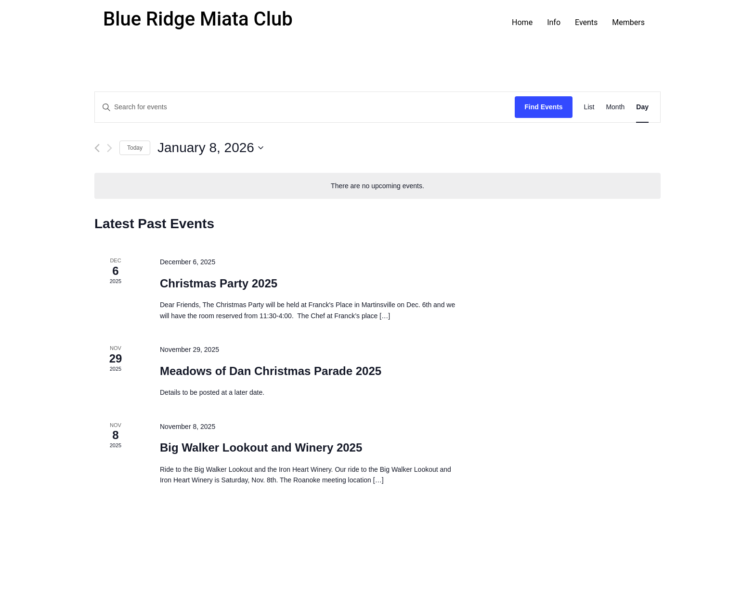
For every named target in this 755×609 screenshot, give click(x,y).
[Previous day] (97, 148)
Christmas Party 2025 (218, 283)
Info (553, 22)
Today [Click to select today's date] (135, 147)
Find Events (543, 107)
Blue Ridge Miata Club (198, 19)
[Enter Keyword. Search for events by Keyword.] (305, 107)
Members (628, 22)
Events (586, 22)
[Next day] (109, 148)
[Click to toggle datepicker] (210, 147)
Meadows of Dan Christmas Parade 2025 (270, 370)
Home (522, 22)
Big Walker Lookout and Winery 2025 (261, 447)
